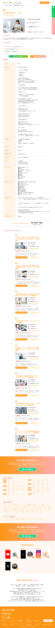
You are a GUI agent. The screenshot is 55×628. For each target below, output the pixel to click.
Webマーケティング (7, 504)
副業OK (23, 519)
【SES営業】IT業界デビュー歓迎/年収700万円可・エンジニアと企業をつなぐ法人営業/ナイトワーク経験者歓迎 (27, 239)
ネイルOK (6, 519)
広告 (40, 509)
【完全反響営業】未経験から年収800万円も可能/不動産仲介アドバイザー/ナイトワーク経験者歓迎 (27, 294)
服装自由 (18, 519)
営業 (27, 509)
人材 (9, 509)
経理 (18, 511)
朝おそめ (29, 519)
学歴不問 (12, 519)
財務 (5, 507)
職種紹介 (29, 620)
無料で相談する (48, 620)
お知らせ (37, 620)
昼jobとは (4, 620)
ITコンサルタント (34, 509)
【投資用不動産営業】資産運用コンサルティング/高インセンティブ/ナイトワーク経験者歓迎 (27, 404)
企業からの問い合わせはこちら (47, 624)
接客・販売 (6, 511)
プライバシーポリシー (20, 624)
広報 (49, 509)
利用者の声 (21, 620)
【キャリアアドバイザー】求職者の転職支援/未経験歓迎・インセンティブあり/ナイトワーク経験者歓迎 (27, 432)
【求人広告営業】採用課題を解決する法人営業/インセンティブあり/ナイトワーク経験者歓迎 (27, 376)
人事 (23, 504)
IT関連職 (28, 504)
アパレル (10, 507)
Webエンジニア (44, 504)
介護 (37, 511)
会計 (19, 504)
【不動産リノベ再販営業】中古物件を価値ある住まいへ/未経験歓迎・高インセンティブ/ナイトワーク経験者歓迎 (27, 267)
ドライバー (13, 511)
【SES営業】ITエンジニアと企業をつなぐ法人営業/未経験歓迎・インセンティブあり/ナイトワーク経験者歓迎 (27, 349)
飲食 (41, 511)
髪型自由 (40, 519)
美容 (32, 511)
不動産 (49, 507)
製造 (44, 507)
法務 (45, 509)
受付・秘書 (22, 509)
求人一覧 (12, 620)
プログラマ (39, 507)
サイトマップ (37, 624)
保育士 (23, 511)
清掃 (25, 507)
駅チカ (35, 519)
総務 (28, 511)
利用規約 (11, 624)
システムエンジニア (18, 507)
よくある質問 (4, 624)
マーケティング (31, 507)
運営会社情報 (29, 624)
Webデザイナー (36, 504)
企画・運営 (15, 509)
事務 (5, 509)
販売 (15, 504)
